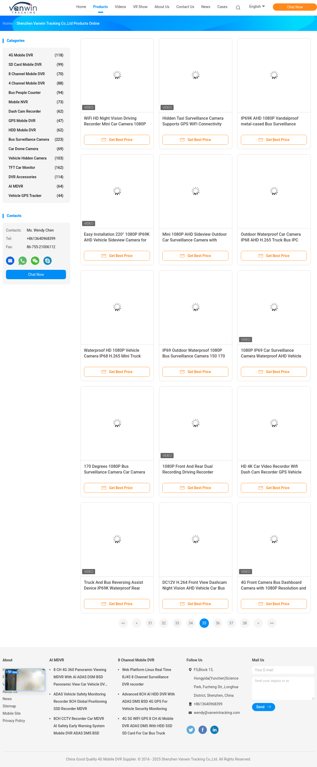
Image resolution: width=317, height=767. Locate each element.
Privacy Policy (14, 721)
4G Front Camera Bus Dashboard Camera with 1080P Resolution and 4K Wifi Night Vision (273, 588)
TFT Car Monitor (36, 167)
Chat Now (295, 7)
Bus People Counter (36, 92)
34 (191, 623)
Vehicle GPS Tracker (36, 195)
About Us (10, 691)
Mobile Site (12, 713)
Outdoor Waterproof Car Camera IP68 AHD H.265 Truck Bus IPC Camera (271, 240)
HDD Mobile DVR (36, 130)
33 (177, 623)
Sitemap (9, 706)
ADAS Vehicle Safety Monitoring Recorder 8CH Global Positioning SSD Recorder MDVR (80, 701)
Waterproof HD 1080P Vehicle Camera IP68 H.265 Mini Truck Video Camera (112, 356)
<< (123, 623)
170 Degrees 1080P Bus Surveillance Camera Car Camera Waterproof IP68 (114, 472)
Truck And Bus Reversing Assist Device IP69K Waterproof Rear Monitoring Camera (113, 588)
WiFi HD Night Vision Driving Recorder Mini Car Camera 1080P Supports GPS (115, 124)
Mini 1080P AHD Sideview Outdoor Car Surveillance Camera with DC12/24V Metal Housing (194, 240)
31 (150, 623)
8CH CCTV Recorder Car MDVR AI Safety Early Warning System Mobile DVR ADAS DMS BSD (79, 726)
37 (231, 623)
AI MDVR (36, 186)
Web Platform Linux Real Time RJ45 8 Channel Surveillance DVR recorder (146, 677)
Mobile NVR (36, 102)
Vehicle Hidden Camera (36, 158)
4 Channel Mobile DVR (36, 83)
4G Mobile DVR (36, 55)
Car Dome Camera (36, 148)
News (7, 699)
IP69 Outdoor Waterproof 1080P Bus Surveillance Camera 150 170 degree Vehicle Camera (193, 356)
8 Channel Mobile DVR (36, 73)
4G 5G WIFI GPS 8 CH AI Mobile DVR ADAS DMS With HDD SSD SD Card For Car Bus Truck (147, 726)
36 (218, 623)
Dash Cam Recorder (36, 111)
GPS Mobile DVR (36, 120)
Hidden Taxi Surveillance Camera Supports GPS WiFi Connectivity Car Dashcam (192, 124)
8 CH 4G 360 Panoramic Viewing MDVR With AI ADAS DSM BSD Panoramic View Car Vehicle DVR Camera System (80, 678)
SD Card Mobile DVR (36, 64)
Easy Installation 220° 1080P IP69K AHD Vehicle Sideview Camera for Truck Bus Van (116, 240)
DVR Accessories (36, 177)
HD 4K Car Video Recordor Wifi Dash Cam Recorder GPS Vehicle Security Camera (271, 472)
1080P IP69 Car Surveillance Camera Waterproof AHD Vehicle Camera (271, 356)
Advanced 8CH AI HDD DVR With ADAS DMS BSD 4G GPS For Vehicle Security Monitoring (148, 701)
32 (164, 623)
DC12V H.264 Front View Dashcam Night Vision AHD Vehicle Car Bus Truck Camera (194, 588)
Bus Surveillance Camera (36, 139)
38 (245, 623)
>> (272, 623)
